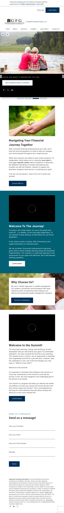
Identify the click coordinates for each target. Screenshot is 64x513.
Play (7, 34)
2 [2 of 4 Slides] (28, 98)
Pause (3, 34)
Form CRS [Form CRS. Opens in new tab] (40, 4)
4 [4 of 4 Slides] (43, 98)
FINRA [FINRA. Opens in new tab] (47, 492)
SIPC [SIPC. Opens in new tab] (50, 492)
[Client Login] (40, 10)
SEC (33, 498)
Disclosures (49, 500)
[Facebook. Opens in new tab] (3, 90)
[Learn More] (52, 10)
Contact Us (55, 29)
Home (8, 29)
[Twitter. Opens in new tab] (8, 90)
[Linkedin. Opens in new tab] (12, 90)
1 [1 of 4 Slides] (20, 98)
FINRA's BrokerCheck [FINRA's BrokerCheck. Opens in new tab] (27, 4)
